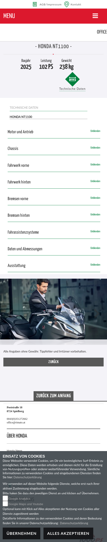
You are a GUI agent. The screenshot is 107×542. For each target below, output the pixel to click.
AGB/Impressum (51, 4)
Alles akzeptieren (68, 533)
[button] (10, 314)
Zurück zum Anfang (53, 396)
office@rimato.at (16, 422)
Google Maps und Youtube (26, 504)
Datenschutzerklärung (28, 477)
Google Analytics (19, 498)
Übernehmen (21, 533)
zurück (53, 362)
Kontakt (76, 4)
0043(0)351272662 (17, 418)
